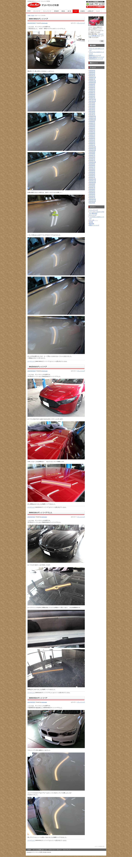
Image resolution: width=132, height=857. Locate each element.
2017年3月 (92, 111)
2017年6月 (92, 106)
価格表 (63, 11)
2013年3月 (92, 174)
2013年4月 (92, 172)
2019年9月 (92, 84)
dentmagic (45, 23)
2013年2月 (92, 175)
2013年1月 (92, 177)
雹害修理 (56, 11)
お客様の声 (90, 11)
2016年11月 (92, 118)
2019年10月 (92, 82)
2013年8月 (92, 165)
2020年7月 (92, 79)
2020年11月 (92, 77)
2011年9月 (92, 202)
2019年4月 (92, 86)
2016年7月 (92, 123)
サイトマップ (66, 849)
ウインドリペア (47, 11)
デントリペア (36, 11)
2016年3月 (92, 130)
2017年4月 (92, 109)
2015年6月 (92, 136)
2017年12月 (92, 99)
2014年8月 (92, 153)
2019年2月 (92, 89)
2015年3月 (92, 141)
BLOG (32, 15)
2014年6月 (92, 157)
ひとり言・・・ (93, 220)
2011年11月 (92, 201)
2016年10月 (92, 119)
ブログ (75, 11)
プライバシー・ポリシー (55, 849)
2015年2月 (92, 143)
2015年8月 (92, 133)
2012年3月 (92, 194)
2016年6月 (92, 125)
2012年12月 (92, 179)
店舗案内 (82, 11)
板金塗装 (91, 223)
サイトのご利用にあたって (40, 849)
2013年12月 (92, 162)
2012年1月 (92, 197)
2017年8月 (92, 104)
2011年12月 (92, 199)
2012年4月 (92, 192)
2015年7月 (92, 135)
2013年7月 (92, 167)
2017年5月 (92, 108)
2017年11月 (92, 101)
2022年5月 (92, 70)
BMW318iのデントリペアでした (40, 513)
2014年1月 (92, 160)
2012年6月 (92, 189)
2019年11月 (92, 80)
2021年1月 (92, 75)
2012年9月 (92, 184)
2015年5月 (92, 138)
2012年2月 (92, 196)
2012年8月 (92, 186)
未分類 (91, 222)
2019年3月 (92, 87)
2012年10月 (92, 182)
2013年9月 (92, 163)
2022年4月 (92, 72)
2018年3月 (92, 96)
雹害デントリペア (94, 225)
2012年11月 (92, 180)
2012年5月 (92, 191)
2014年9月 (92, 152)
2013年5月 (92, 170)
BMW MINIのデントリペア (38, 19)
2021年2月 (92, 74)
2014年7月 (92, 155)
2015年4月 (92, 140)
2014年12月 (92, 147)
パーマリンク (31, 361)
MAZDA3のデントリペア (38, 367)
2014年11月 (92, 148)
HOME (29, 11)
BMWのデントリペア (95, 55)
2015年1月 (92, 145)
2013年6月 (92, 169)
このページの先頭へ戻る (99, 846)
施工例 (69, 11)
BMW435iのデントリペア (38, 698)
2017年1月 (92, 114)
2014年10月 (92, 150)
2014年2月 (92, 158)
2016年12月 (92, 116)
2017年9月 (92, 103)
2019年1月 (92, 91)
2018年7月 (92, 92)
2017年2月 (92, 113)
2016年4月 (92, 128)
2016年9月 (92, 121)
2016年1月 (92, 131)
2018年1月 (92, 97)
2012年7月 (92, 187)
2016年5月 (92, 126)
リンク (98, 11)
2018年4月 (92, 94)
